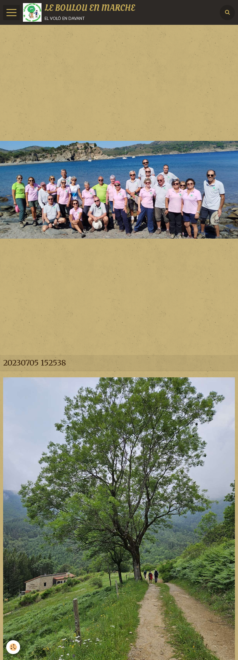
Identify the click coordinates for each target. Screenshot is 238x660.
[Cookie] (13, 647)
